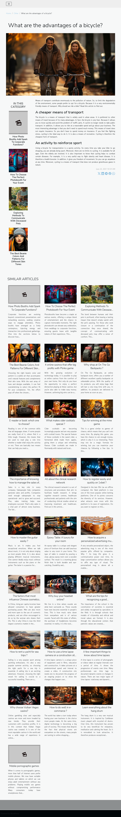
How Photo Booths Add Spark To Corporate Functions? (18, 140)
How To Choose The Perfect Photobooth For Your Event (18, 178)
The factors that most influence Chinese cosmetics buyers (24, 599)
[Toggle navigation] (9, 4)
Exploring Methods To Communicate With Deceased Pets (18, 218)
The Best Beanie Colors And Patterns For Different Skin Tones (18, 259)
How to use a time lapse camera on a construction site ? (60, 655)
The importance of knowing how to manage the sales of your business (24, 482)
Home (8, 13)
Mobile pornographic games (24, 766)
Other (16, 13)
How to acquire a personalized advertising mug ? (97, 541)
